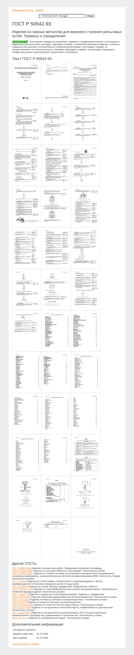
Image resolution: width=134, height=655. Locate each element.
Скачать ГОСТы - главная (25, 644)
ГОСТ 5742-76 (19, 602)
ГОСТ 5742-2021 (20, 599)
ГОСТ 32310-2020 (21, 607)
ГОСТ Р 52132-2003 (22, 570)
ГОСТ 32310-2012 (21, 612)
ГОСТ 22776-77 (20, 618)
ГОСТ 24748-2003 (21, 597)
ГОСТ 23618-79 (20, 594)
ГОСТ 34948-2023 (21, 568)
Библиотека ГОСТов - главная (27, 10)
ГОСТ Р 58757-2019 (22, 589)
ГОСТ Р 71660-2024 (22, 605)
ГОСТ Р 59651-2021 (22, 573)
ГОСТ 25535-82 (20, 586)
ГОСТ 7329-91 (19, 581)
